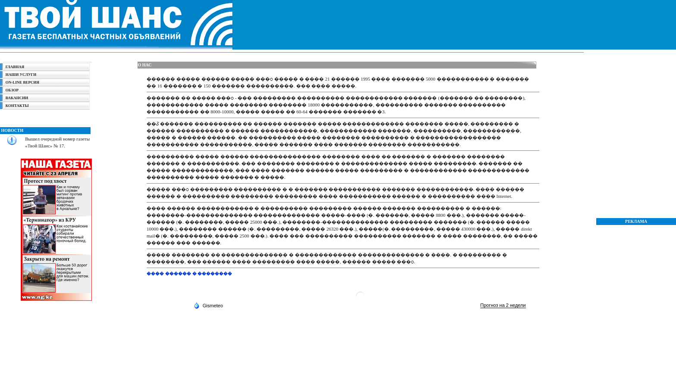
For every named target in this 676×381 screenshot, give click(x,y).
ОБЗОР (12, 90)
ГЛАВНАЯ (15, 67)
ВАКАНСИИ (17, 98)
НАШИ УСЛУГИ (21, 74)
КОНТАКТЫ (17, 105)
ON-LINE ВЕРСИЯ (21, 82)
